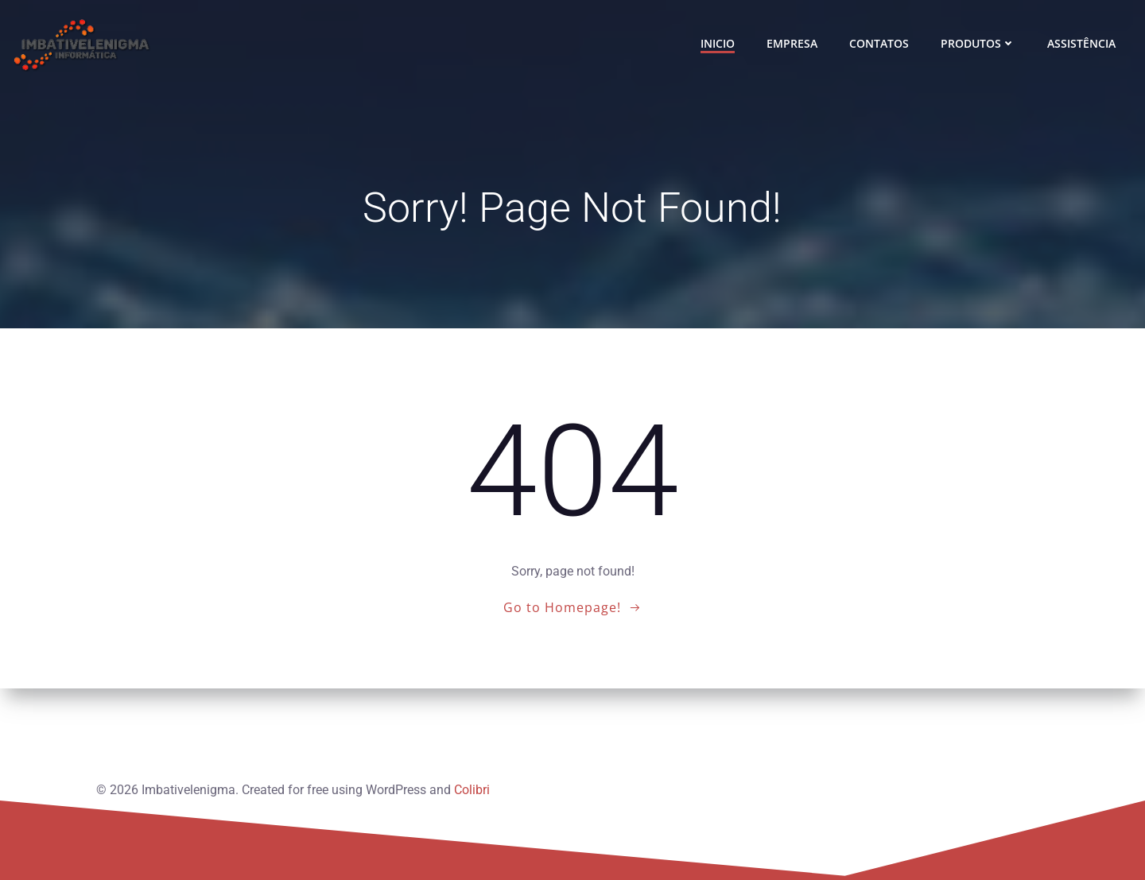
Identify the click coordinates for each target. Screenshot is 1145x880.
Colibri (471, 785)
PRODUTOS (979, 44)
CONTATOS (880, 44)
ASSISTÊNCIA (1083, 44)
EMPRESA (793, 44)
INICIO (719, 44)
